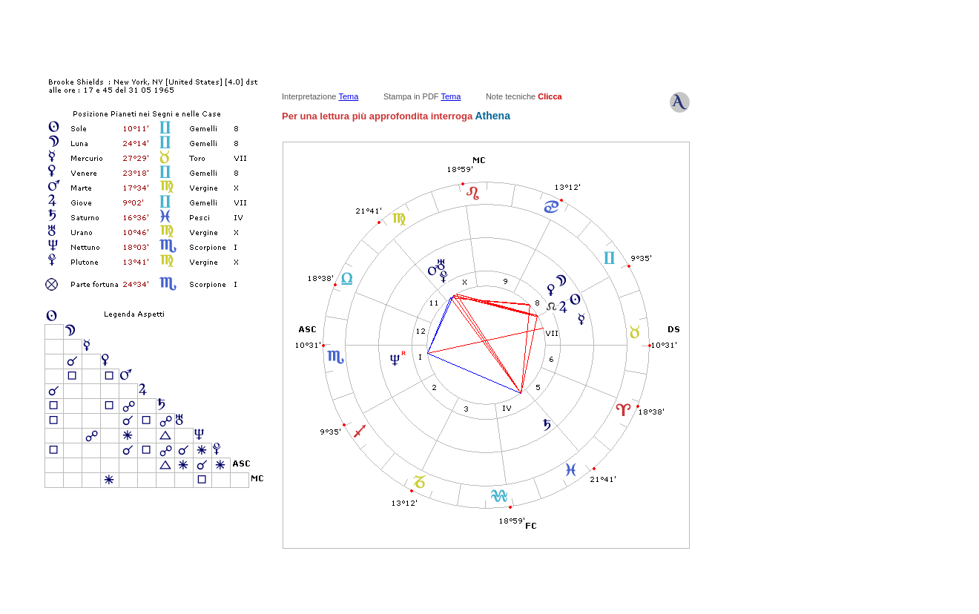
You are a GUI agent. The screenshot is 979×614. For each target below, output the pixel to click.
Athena (491, 116)
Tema (348, 96)
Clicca (549, 96)
